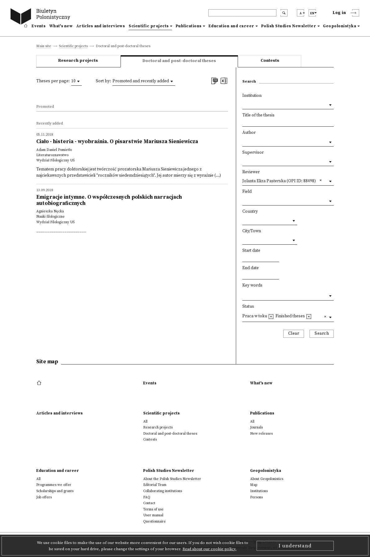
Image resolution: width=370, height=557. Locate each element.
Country (250, 211)
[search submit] (284, 12)
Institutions (259, 491)
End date (250, 268)
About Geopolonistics (266, 479)
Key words (252, 285)
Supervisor (253, 152)
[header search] (242, 12)
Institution (252, 95)
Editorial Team (154, 484)
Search (322, 333)
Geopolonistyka (339, 26)
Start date (251, 250)
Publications (189, 26)
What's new (61, 26)
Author (249, 132)
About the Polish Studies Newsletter (172, 479)
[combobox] (76, 81)
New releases (261, 433)
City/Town (251, 231)
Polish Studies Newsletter (288, 26)
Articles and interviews (100, 26)
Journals (256, 427)
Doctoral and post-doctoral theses (170, 433)
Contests (270, 60)
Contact (149, 503)
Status (248, 306)
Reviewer (251, 172)
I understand (295, 546)
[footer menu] (39, 383)
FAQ (146, 497)
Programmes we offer (53, 484)
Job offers (44, 497)
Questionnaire (154, 521)
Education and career (231, 26)
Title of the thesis (258, 115)
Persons (256, 497)
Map (253, 484)
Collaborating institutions (162, 491)
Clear (293, 333)
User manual (153, 515)
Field (247, 191)
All (145, 421)
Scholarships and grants (54, 491)
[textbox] (243, 294)
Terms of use (153, 509)
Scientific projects (149, 26)
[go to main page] (41, 17)
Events (39, 26)
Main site (43, 46)
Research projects (78, 60)
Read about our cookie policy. (209, 548)
